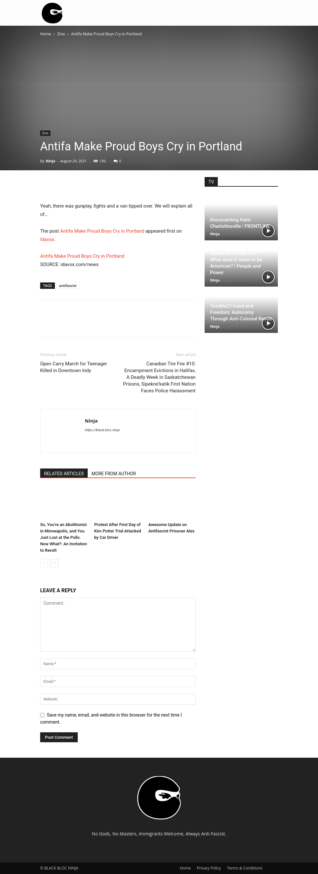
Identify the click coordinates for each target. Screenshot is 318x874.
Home (45, 34)
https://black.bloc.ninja (102, 430)
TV (257, 12)
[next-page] (54, 563)
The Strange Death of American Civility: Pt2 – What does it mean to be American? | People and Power (236, 259)
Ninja (50, 160)
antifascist (68, 285)
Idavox (47, 239)
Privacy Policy (209, 868)
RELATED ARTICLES (64, 473)
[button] (270, 13)
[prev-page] (44, 563)
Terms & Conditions (244, 868)
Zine (61, 34)
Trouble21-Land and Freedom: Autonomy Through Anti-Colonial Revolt (241, 312)
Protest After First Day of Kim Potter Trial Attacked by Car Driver (117, 531)
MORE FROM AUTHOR (114, 473)
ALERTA (223, 12)
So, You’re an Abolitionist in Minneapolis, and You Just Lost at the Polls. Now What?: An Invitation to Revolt (63, 537)
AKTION (243, 12)
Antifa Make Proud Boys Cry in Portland (102, 231)
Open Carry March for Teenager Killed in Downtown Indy (73, 367)
